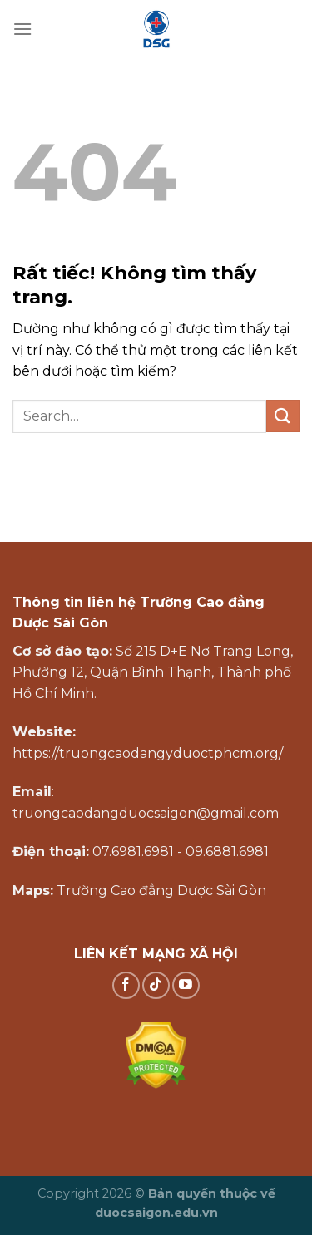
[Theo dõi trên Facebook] (126, 985)
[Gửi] (283, 416)
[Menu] (22, 28)
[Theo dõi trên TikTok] (156, 985)
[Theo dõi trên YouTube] (186, 985)
